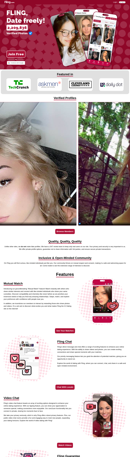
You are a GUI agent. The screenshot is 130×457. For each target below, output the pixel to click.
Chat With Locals (65, 387)
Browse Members (65, 231)
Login (115, 2)
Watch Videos (65, 445)
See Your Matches (65, 331)
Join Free (16, 54)
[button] (122, 2)
